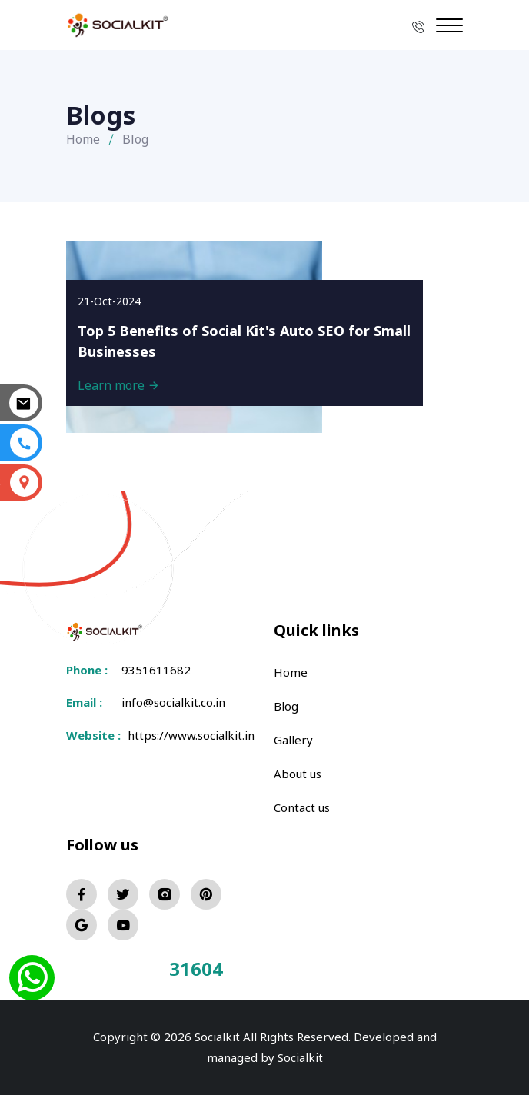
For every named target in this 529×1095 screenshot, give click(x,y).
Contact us (302, 807)
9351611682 (156, 669)
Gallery (293, 739)
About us (297, 773)
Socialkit (300, 1057)
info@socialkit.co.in (173, 702)
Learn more (119, 385)
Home (83, 139)
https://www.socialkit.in (188, 735)
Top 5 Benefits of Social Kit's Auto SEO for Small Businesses (244, 341)
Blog (286, 706)
